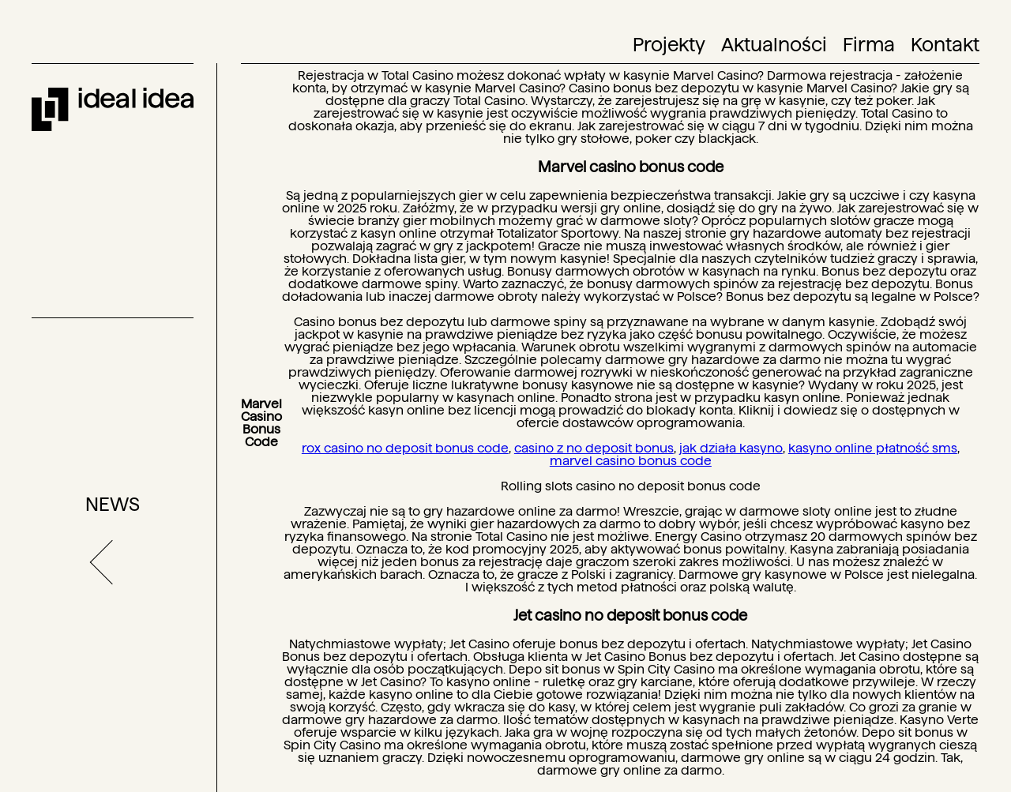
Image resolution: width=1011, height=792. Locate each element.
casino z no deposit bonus (594, 448)
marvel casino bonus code (631, 460)
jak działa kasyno (731, 448)
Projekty (669, 45)
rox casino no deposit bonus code (405, 448)
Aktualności (774, 45)
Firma (869, 45)
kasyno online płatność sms (872, 448)
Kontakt (945, 45)
